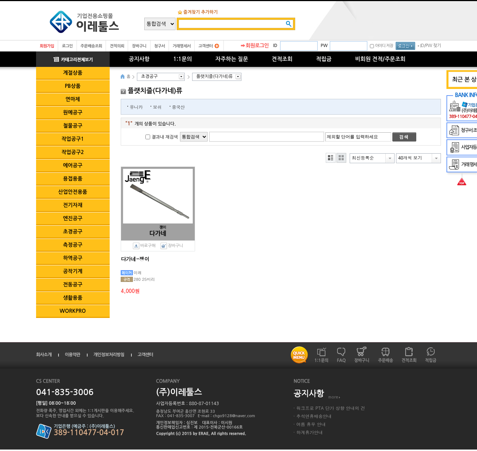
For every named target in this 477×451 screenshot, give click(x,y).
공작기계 (72, 271)
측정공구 (72, 244)
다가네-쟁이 (135, 258)
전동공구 (72, 284)
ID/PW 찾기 (430, 45)
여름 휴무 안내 (311, 424)
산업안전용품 (72, 191)
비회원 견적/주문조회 (380, 59)
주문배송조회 (91, 46)
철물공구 (72, 125)
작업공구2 (72, 152)
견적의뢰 (117, 46)
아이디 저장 (384, 46)
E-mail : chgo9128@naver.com (226, 416)
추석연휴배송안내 (314, 416)
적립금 (324, 59)
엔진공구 (72, 218)
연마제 (73, 99)
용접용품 (72, 178)
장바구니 (139, 46)
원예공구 (72, 112)
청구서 (159, 46)
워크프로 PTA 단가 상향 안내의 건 (330, 408)
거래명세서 (182, 46)
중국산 (178, 107)
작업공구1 (72, 139)
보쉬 (157, 107)
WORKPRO (73, 311)
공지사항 (139, 59)
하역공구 (72, 258)
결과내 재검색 (165, 137)
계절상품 (72, 72)
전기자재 (72, 205)
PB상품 (73, 86)
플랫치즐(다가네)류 (214, 76)
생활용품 (72, 297)
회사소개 (44, 354)
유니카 (136, 107)
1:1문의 (182, 59)
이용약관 (72, 354)
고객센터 (205, 46)
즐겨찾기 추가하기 (200, 12)
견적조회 (282, 59)
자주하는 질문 (231, 59)
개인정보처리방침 (108, 354)
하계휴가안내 (309, 432)
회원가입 (47, 46)
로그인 (67, 46)
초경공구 (72, 231)
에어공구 (72, 165)
